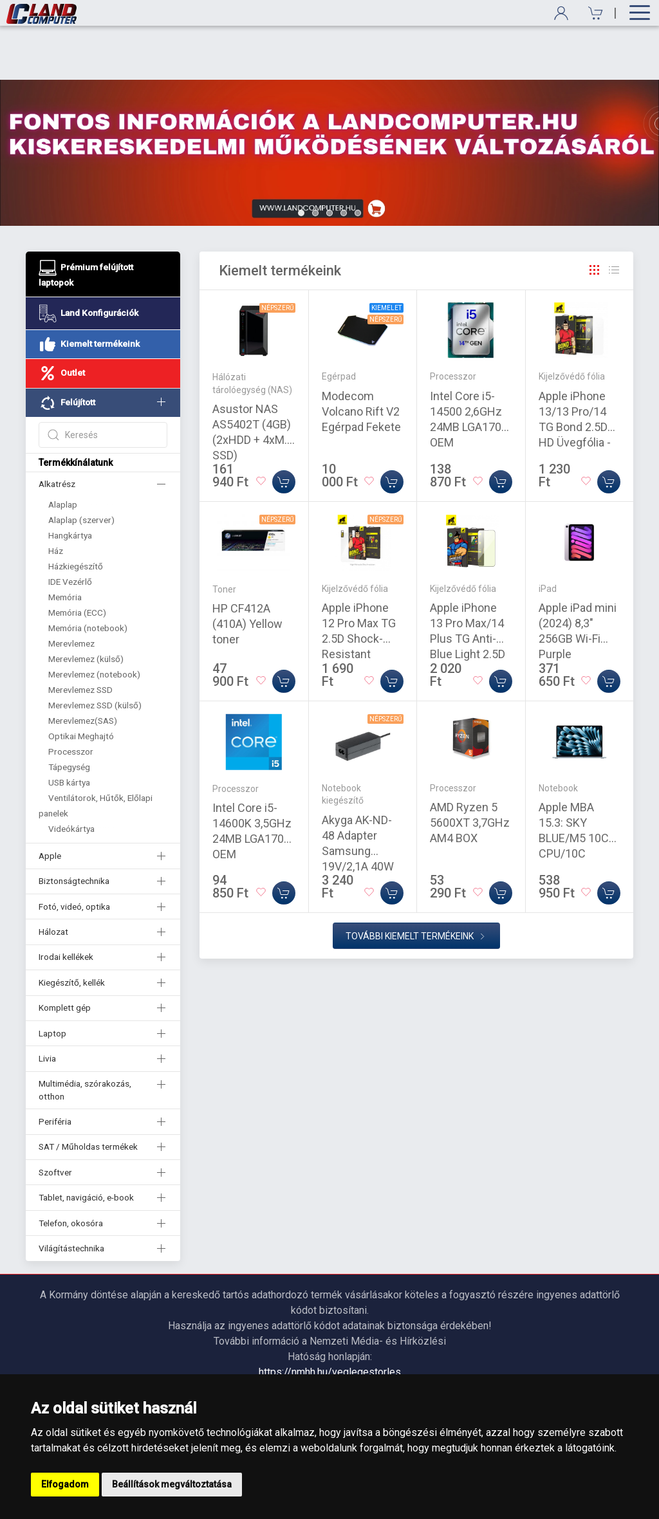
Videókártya (71, 774)
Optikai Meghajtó (81, 682)
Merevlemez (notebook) (94, 620)
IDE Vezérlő (70, 527)
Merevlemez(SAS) (82, 666)
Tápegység (69, 713)
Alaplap (62, 450)
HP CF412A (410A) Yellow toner (247, 570)
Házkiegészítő (75, 512)
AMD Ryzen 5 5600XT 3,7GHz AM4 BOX (470, 768)
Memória (65, 543)
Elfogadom (65, 1484)
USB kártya (69, 728)
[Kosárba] (283, 427)
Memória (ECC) (77, 558)
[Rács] (594, 216)
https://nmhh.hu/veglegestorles (330, 1318)
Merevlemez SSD (80, 636)
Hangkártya (70, 481)
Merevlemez (71, 589)
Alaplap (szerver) (81, 466)
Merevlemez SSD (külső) (95, 651)
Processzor (70, 697)
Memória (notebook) (87, 574)
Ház (55, 497)
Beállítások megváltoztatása (172, 1484)
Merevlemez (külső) (86, 605)
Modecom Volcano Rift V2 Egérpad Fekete (361, 357)
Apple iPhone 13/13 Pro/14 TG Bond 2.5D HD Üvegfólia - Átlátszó (575, 372)
